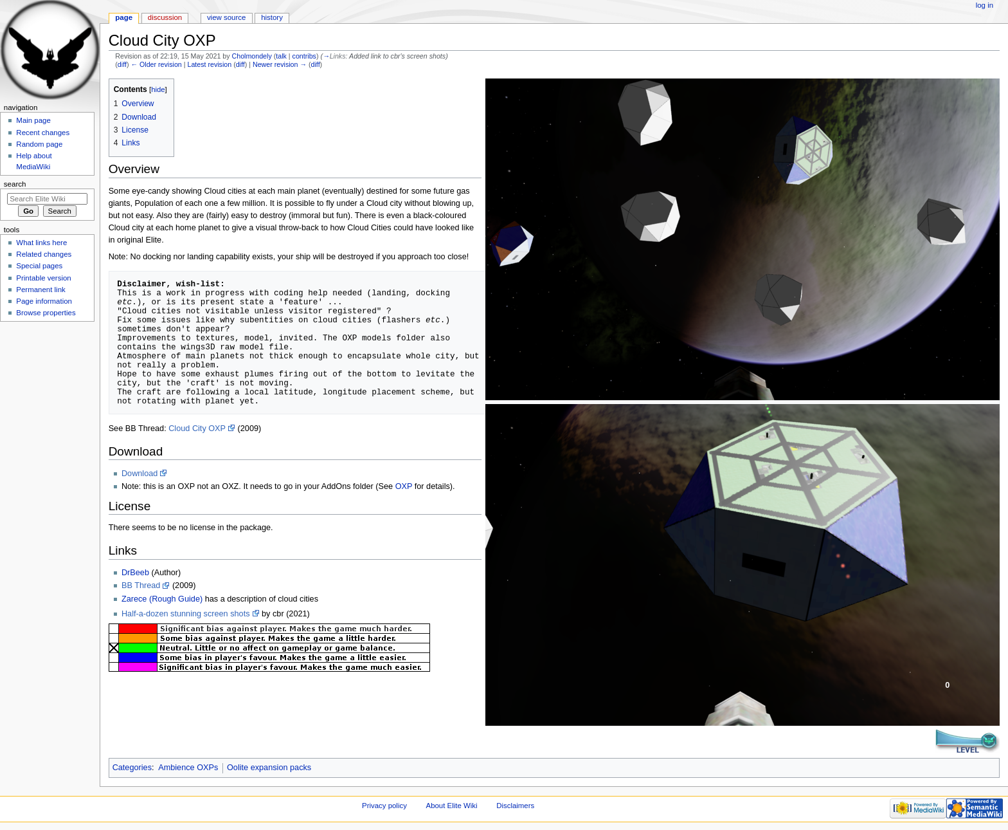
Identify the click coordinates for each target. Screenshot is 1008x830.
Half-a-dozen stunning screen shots (186, 613)
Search (15, 184)
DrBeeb (135, 572)
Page (123, 17)
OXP (404, 486)
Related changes (43, 254)
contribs (304, 56)
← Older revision (155, 64)
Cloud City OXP (197, 428)
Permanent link (40, 289)
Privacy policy (384, 805)
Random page (39, 144)
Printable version (43, 278)
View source (226, 17)
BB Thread (141, 585)
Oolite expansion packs (269, 767)
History (272, 17)
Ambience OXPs (188, 767)
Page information (44, 301)
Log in (984, 5)
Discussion (165, 17)
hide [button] (158, 89)
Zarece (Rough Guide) (162, 599)
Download (140, 473)
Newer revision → (280, 64)
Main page (33, 120)
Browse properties (45, 313)
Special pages (39, 266)
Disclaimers (515, 805)
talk (281, 56)
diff (122, 64)
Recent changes (42, 132)
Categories (132, 767)
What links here (41, 242)
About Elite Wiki (452, 805)
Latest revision (209, 64)
